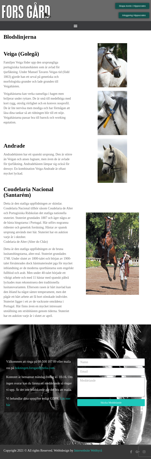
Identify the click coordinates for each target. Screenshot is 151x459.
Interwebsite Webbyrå (88, 450)
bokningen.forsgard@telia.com (34, 368)
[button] (76, 26)
